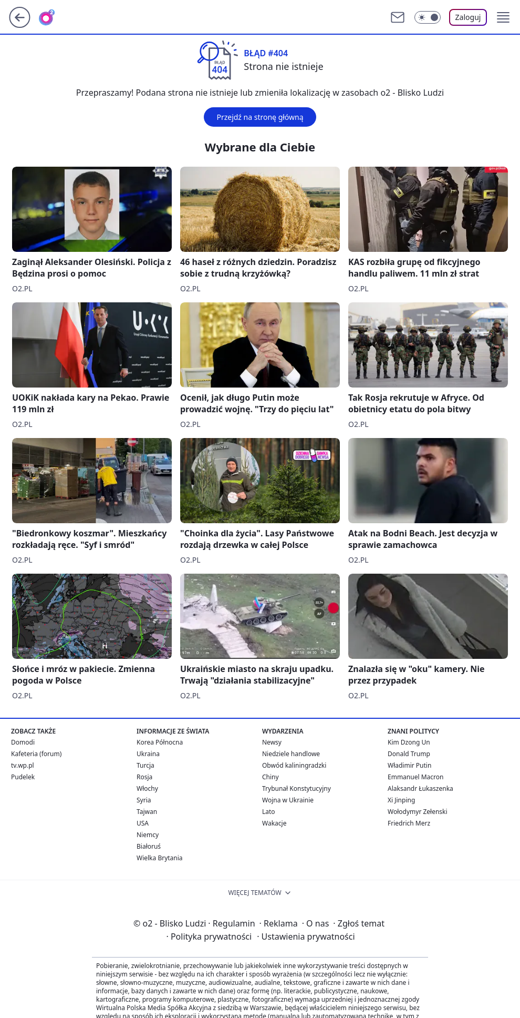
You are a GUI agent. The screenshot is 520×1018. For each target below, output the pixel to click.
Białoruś (149, 846)
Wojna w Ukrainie (288, 800)
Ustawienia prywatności (306, 936)
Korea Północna (160, 742)
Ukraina (148, 753)
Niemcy (148, 834)
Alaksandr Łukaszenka (420, 788)
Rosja (144, 776)
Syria (144, 800)
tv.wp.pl (22, 765)
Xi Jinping (401, 800)
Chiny (270, 776)
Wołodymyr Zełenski (418, 811)
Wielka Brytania (160, 857)
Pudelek (23, 776)
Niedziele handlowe (291, 753)
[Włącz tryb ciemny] (427, 17)
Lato (268, 811)
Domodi (23, 742)
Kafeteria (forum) (36, 753)
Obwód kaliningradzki (294, 765)
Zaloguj (468, 17)
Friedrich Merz (409, 823)
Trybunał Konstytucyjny (296, 788)
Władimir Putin (409, 765)
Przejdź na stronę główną (259, 117)
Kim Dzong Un (409, 742)
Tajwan (147, 811)
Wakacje (274, 823)
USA (143, 823)
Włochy (147, 788)
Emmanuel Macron (415, 776)
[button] (503, 17)
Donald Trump (409, 753)
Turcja (145, 765)
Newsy (272, 742)
